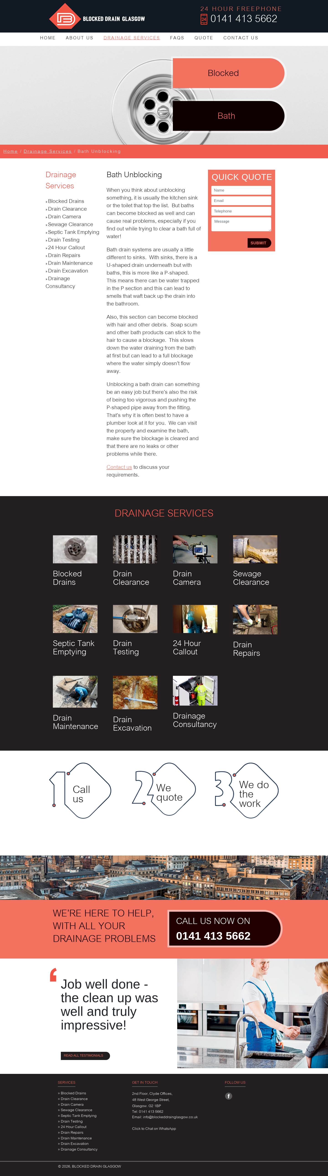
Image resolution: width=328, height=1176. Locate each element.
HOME (48, 38)
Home (10, 152)
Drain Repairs (64, 255)
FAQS (177, 38)
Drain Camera (64, 217)
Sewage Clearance (70, 224)
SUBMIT (258, 243)
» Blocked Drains (72, 1093)
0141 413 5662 (213, 936)
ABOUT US (80, 38)
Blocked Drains (66, 201)
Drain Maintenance (70, 263)
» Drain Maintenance (75, 1138)
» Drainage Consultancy (77, 1149)
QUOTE (204, 38)
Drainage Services (48, 152)
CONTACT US (241, 38)
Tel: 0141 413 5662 (147, 1112)
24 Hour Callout (66, 248)
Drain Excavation (68, 271)
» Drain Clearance (73, 1099)
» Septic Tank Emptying (77, 1116)
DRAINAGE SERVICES (132, 38)
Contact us (119, 467)
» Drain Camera (71, 1105)
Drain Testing (63, 240)
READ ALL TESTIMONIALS (83, 1055)
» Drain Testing (70, 1121)
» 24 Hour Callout (72, 1127)
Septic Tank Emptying (73, 232)
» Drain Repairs (70, 1133)
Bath (226, 116)
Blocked (223, 73)
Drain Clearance (67, 209)
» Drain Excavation (73, 1144)
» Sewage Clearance (75, 1110)
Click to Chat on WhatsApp (154, 1129)
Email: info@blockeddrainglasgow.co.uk (165, 1117)
